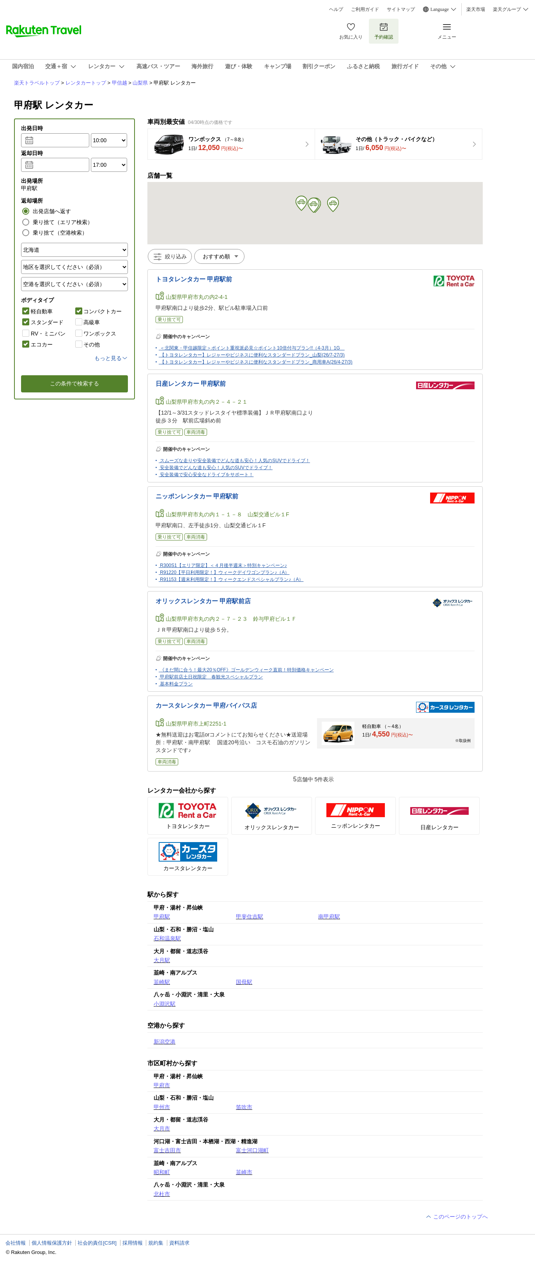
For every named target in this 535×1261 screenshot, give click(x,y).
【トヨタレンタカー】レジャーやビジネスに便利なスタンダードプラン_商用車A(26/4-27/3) (256, 362)
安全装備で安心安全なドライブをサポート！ (206, 474)
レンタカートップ (86, 83)
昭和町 (162, 1172)
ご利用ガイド (365, 9)
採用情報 (132, 1243)
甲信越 (119, 83)
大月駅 (162, 960)
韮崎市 (244, 1172)
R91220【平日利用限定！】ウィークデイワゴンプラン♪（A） (224, 572)
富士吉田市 (167, 1150)
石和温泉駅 (167, 938)
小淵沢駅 (164, 1004)
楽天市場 (475, 9)
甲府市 (162, 1085)
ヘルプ (336, 9)
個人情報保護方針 (52, 1243)
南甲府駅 (329, 916)
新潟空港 (164, 1041)
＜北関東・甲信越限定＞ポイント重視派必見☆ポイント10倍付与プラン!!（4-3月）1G (252, 348)
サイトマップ (401, 9)
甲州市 (162, 1107)
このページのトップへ (456, 1216)
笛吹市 (244, 1107)
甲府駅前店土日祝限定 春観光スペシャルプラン (211, 677)
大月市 (162, 1128)
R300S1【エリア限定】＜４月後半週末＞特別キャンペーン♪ (223, 565)
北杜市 (162, 1194)
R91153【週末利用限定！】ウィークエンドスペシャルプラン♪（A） (231, 579)
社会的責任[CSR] (97, 1243)
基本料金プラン (176, 684)
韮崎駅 (162, 982)
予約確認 (383, 31)
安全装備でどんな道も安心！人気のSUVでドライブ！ (216, 467)
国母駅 (244, 982)
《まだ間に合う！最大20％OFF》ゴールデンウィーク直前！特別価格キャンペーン (246, 670)
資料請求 (179, 1243)
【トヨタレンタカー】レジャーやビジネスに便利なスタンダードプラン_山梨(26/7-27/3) (252, 355)
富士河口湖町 (252, 1150)
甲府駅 (162, 916)
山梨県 (140, 83)
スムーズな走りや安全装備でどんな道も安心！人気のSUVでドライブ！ (235, 460)
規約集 (155, 1243)
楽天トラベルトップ (37, 83)
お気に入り (351, 31)
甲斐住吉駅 (249, 916)
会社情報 (15, 1243)
